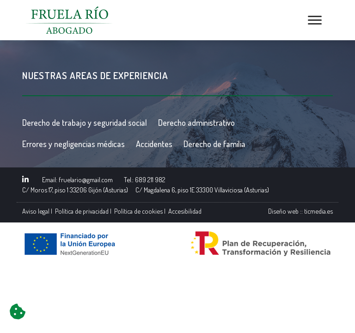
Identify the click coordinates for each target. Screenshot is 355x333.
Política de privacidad (82, 211)
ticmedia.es (318, 211)
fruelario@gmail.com (86, 179)
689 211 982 (150, 179)
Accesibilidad (185, 211)
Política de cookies (138, 211)
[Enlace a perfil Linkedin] (25, 179)
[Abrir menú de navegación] (314, 20)
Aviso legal (35, 211)
